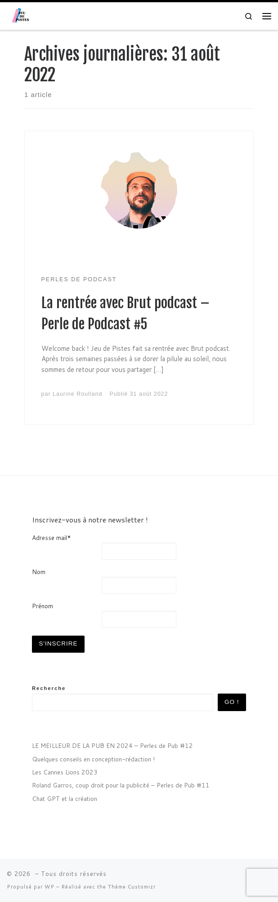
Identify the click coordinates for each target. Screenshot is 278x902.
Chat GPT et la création (64, 798)
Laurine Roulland (77, 394)
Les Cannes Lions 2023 (65, 772)
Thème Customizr (132, 886)
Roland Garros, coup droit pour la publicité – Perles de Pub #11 (121, 785)
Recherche (49, 688)
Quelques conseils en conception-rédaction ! (93, 759)
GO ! (231, 702)
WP (49, 886)
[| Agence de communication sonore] (22, 15)
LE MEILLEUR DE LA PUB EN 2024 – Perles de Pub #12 (112, 745)
